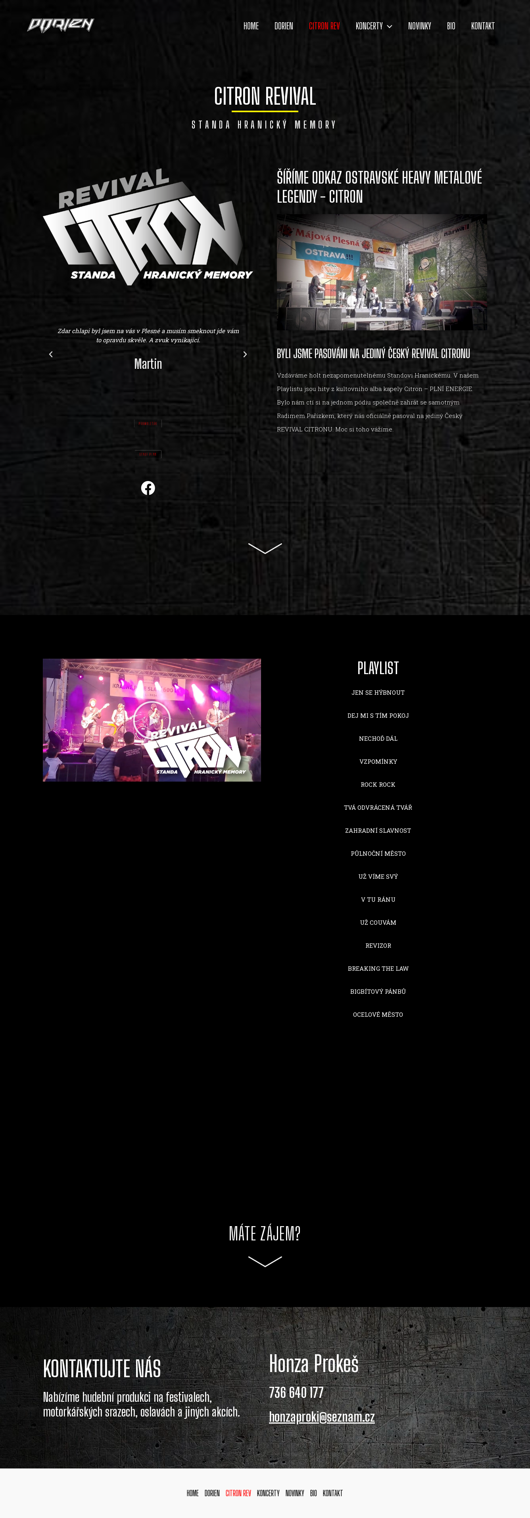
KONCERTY (366, 26)
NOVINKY (413, 25)
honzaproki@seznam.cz (323, 1416)
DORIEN (270, 25)
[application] (379, 26)
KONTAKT (482, 25)
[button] (133, 400)
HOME (235, 25)
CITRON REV (313, 25)
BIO (448, 25)
